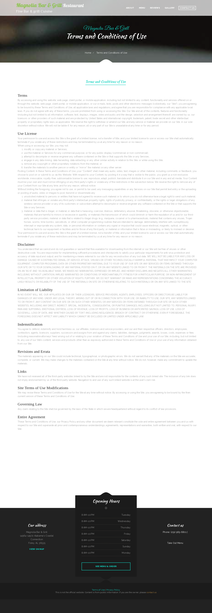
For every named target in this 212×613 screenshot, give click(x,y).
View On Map (36, 549)
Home (88, 53)
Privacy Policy (113, 590)
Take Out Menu (175, 543)
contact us (152, 592)
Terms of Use (98, 590)
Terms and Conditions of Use (105, 82)
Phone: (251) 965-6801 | (175, 532)
